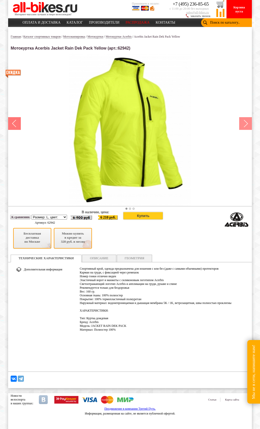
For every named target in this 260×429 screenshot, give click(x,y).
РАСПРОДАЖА (137, 22)
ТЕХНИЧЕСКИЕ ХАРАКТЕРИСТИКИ (46, 258)
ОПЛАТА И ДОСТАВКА (42, 22)
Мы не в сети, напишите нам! (253, 372)
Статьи (212, 399)
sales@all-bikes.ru (197, 12)
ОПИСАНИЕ (99, 258)
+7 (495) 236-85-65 (191, 4)
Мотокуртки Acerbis (119, 36)
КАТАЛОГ (75, 22)
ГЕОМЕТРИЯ (134, 258)
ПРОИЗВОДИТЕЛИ (104, 22)
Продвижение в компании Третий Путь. (130, 408)
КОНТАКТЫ (165, 22)
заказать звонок (200, 16)
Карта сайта (232, 399)
